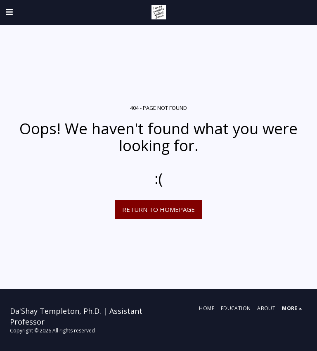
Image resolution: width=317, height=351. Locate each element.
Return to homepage (158, 209)
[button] (9, 11)
